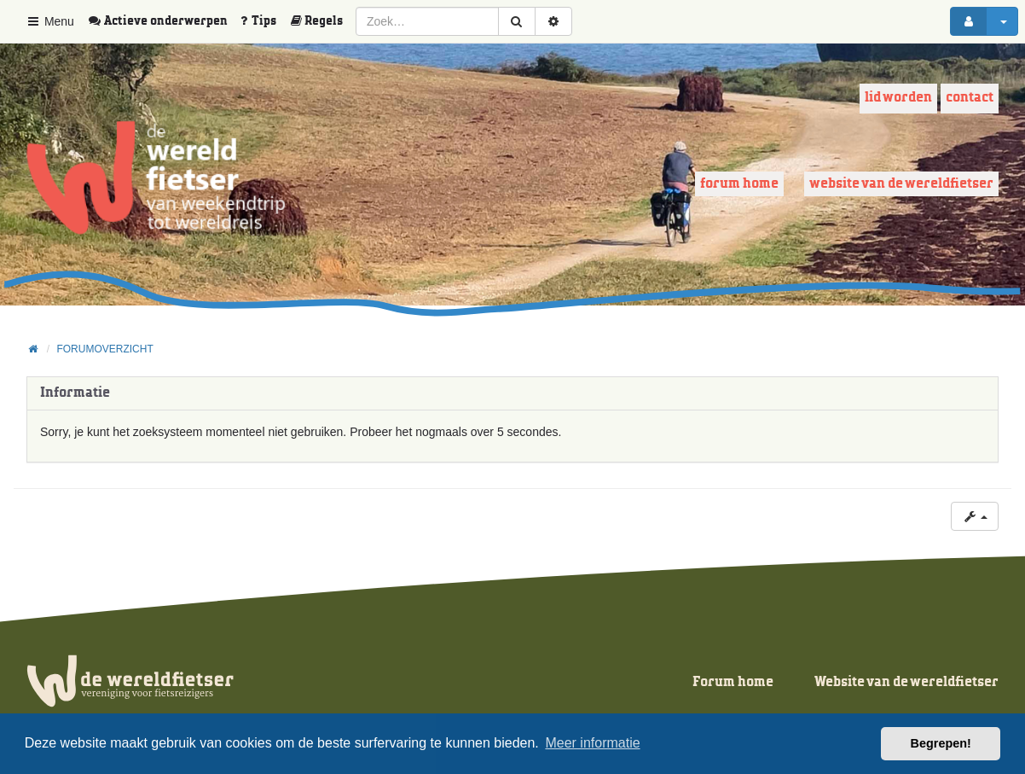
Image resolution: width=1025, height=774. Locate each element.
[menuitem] (163, 21)
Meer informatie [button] (592, 743)
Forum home (739, 184)
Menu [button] (50, 21)
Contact (969, 97)
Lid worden (898, 97)
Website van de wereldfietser (901, 184)
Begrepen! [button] (941, 743)
